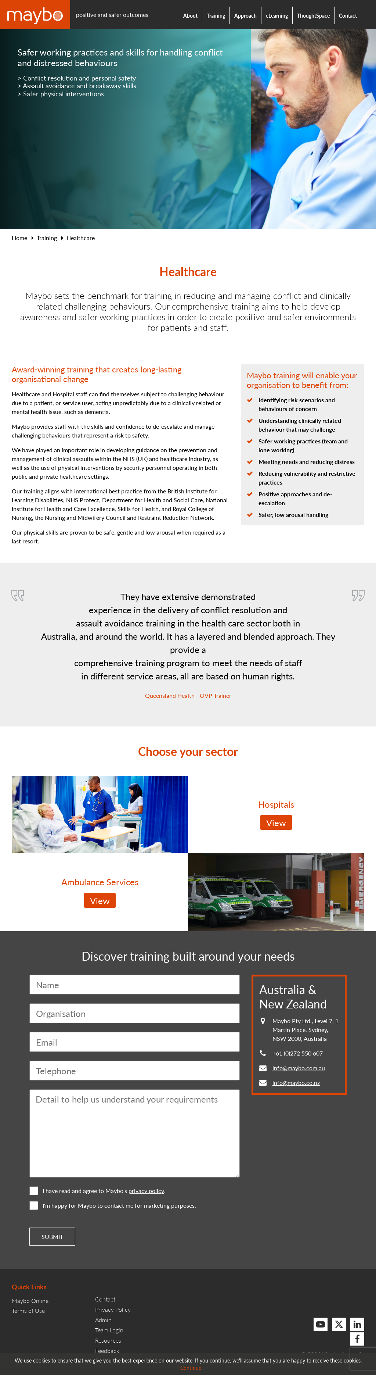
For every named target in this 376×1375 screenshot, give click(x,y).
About (190, 15)
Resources (108, 1340)
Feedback (107, 1350)
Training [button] (216, 15)
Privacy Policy (113, 1309)
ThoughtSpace (313, 15)
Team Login (109, 1330)
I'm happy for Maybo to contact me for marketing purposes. (112, 1205)
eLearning (277, 15)
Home (19, 237)
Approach (245, 15)
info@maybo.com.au (298, 1068)
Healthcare (80, 237)
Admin (103, 1319)
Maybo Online (30, 1300)
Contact (348, 15)
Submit (52, 1236)
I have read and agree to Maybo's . (97, 1190)
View (276, 822)
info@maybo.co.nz (296, 1082)
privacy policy (146, 1191)
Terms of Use (28, 1310)
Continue (190, 1367)
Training (47, 237)
